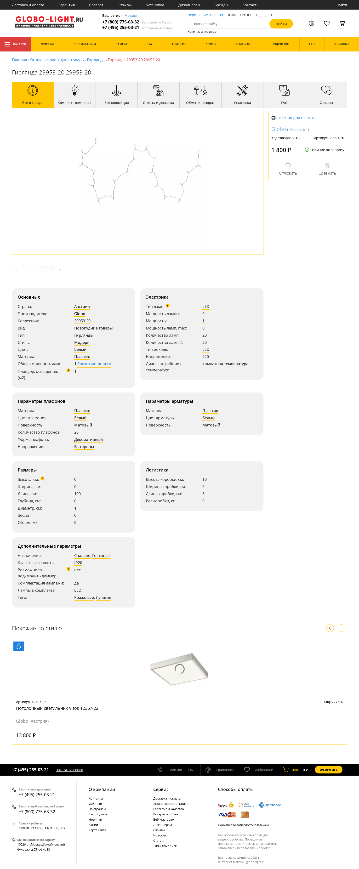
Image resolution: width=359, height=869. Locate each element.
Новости (159, 835)
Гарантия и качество (168, 809)
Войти (341, 5)
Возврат (96, 4)
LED (206, 306)
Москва (131, 16)
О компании (102, 789)
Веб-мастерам (163, 819)
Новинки (95, 819)
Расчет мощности (94, 363)
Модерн (82, 342)
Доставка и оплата (28, 4)
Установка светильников (171, 803)
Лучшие (103, 597)
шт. (291, 769)
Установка (155, 4)
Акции (93, 825)
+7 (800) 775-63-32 (137, 22)
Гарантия (66, 4)
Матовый (83, 425)
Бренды (221, 4)
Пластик (82, 356)
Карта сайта (97, 830)
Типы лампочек (165, 846)
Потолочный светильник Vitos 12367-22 (57, 708)
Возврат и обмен (165, 814)
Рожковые (84, 597)
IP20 (78, 562)
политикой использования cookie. (245, 848)
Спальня (82, 555)
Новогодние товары (66, 59)
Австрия (82, 306)
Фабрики (95, 803)
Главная (19, 59)
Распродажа (98, 814)
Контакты (251, 4)
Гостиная (101, 555)
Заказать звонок (69, 769)
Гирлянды (96, 59)
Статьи (158, 840)
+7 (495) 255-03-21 (137, 27)
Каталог (15, 44)
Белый (80, 349)
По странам (97, 809)
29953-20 (82, 321)
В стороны (84, 446)
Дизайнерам (189, 4)
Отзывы (125, 4)
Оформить (328, 770)
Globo (79, 313)
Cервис (161, 789)
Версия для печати (296, 118)
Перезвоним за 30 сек (206, 15)
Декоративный (88, 439)
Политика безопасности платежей (243, 825)
